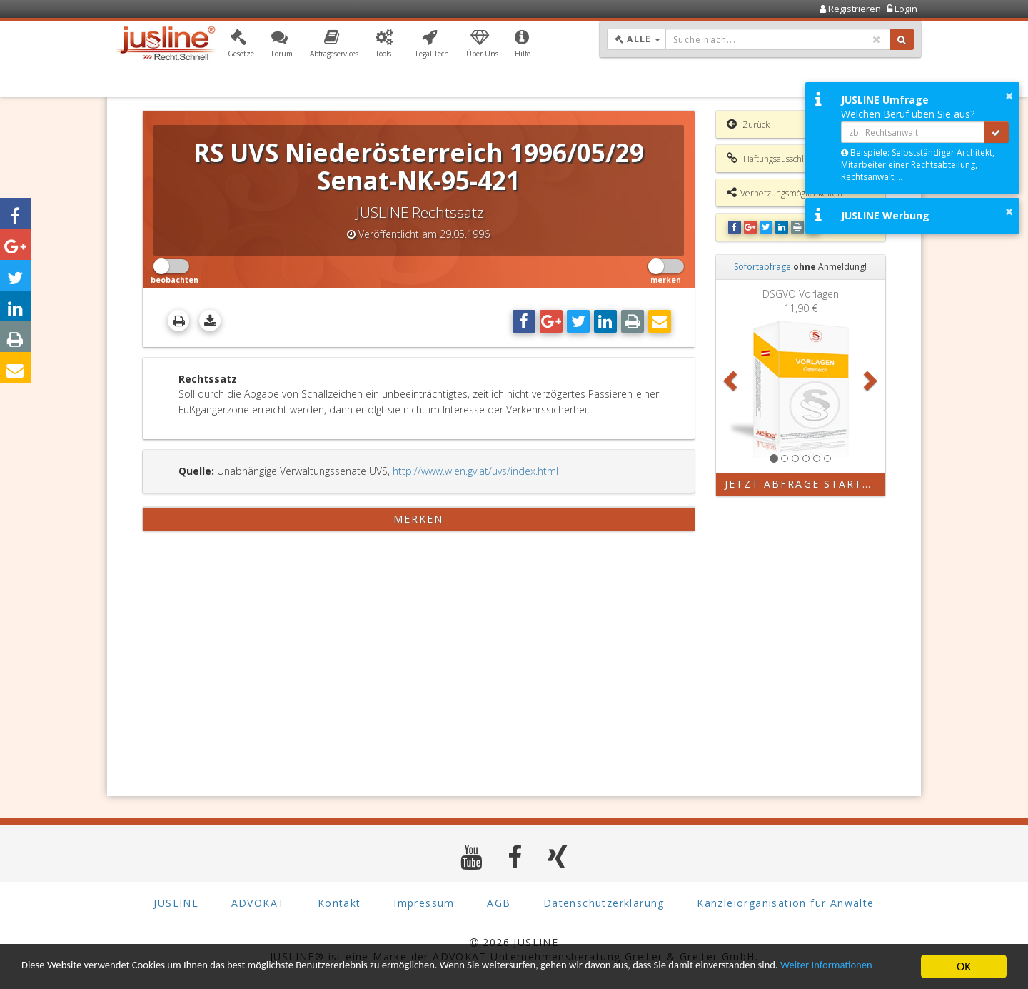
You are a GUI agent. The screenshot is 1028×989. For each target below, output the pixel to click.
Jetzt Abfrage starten (802, 484)
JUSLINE (175, 903)
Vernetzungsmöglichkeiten (784, 192)
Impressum (424, 903)
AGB (498, 903)
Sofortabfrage (762, 267)
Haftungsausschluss (771, 158)
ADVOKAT (258, 903)
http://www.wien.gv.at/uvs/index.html (475, 471)
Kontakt (339, 903)
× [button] (1009, 96)
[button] (241, 45)
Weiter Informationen (74, 972)
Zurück (748, 124)
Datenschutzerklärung (604, 903)
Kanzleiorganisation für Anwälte (785, 903)
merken (418, 519)
